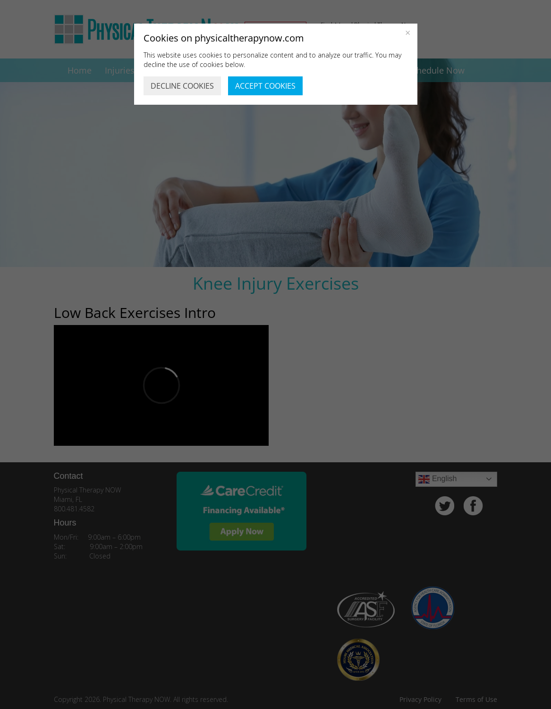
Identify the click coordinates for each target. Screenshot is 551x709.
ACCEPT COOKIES (265, 86)
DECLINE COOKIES (182, 86)
